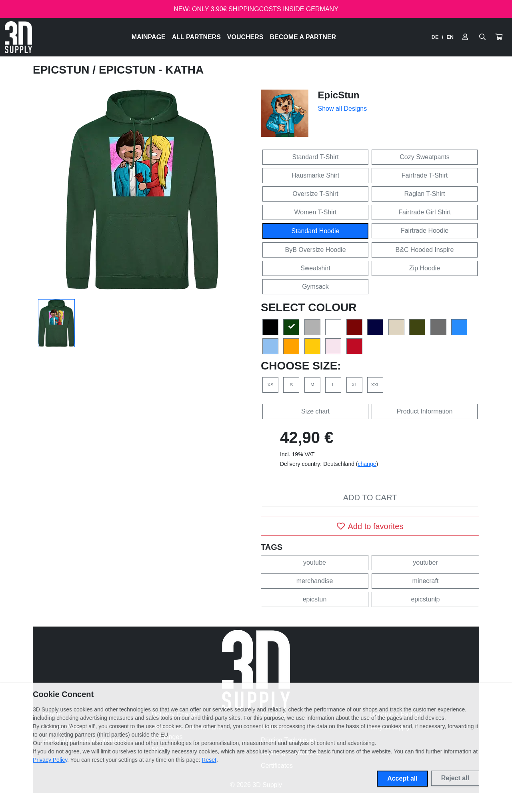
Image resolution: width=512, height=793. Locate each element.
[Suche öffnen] (482, 37)
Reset (209, 760)
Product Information (425, 411)
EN (450, 37)
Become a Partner (303, 37)
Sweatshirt (315, 268)
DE (435, 37)
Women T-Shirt (315, 212)
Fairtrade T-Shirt (425, 175)
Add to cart (370, 497)
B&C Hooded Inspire (425, 249)
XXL (375, 384)
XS (271, 384)
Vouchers (245, 37)
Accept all (402, 778)
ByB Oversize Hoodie (315, 249)
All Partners (196, 37)
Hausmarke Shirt (315, 175)
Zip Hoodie (424, 268)
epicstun (315, 599)
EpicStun (62, 70)
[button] (498, 37)
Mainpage (149, 37)
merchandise (314, 580)
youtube (314, 562)
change (367, 464)
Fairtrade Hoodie (424, 230)
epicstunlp (425, 599)
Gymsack (315, 286)
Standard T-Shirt (315, 157)
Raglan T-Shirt (424, 193)
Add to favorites (370, 526)
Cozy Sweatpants (425, 157)
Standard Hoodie (315, 231)
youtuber (425, 562)
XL (354, 384)
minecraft (425, 580)
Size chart (315, 411)
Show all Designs (342, 108)
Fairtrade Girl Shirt (424, 212)
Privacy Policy (50, 760)
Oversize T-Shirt (315, 193)
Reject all (455, 778)
